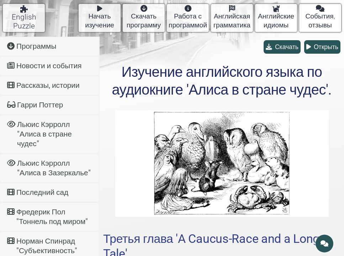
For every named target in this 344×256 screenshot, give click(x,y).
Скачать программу (144, 17)
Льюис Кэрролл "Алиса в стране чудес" (39, 134)
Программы (31, 46)
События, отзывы (320, 17)
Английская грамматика (231, 17)
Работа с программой (188, 17)
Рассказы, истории (43, 85)
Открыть (322, 46)
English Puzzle (24, 17)
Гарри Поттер (35, 105)
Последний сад (37, 192)
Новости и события (44, 66)
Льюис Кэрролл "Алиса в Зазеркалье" (49, 168)
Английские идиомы (276, 17)
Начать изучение (99, 17)
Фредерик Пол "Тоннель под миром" (47, 217)
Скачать (282, 46)
